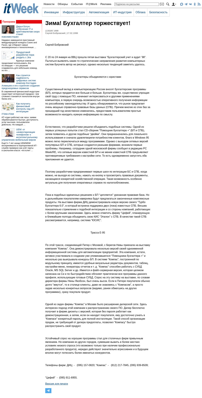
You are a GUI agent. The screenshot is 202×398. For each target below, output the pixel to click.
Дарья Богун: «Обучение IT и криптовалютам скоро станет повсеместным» (21, 31)
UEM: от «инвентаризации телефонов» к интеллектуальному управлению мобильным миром (19, 134)
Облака (140, 12)
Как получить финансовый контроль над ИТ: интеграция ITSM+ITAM (18, 108)
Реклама (105, 4)
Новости (49, 4)
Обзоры (63, 4)
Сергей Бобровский (55, 33)
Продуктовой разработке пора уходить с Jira (25, 55)
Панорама (8, 21)
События (77, 4)
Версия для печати (56, 383)
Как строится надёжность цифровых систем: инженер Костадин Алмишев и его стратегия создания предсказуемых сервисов (21, 82)
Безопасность (158, 12)
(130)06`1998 (51, 31)
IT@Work (91, 4)
